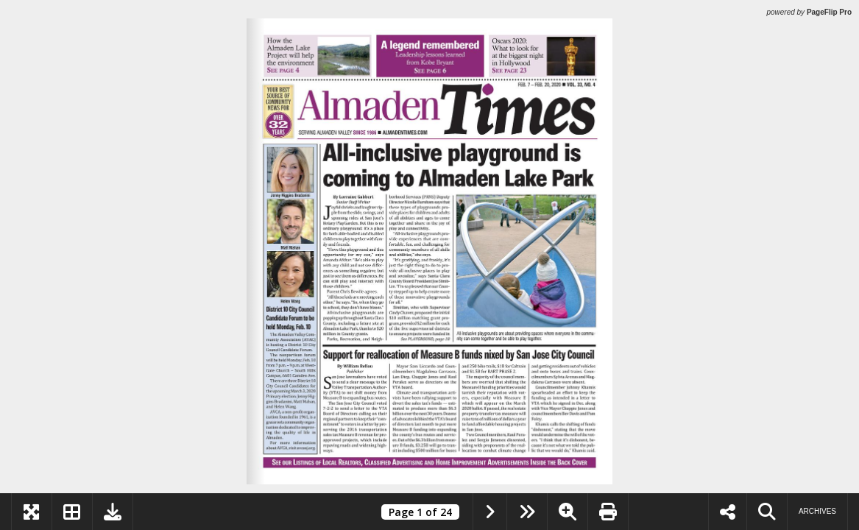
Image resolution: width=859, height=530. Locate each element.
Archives (817, 511)
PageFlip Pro (829, 12)
